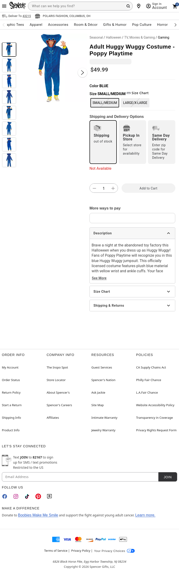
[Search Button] (128, 6)
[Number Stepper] (103, 188)
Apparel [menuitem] (36, 25)
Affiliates (53, 417)
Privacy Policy (80, 550)
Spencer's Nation (103, 380)
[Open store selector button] (63, 16)
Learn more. (145, 515)
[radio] (103, 142)
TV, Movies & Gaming (139, 37)
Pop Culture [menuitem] (141, 25)
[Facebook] (4, 496)
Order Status (11, 380)
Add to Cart (149, 188)
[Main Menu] (4, 6)
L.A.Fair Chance (147, 392)
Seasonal (96, 37)
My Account (10, 367)
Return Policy (11, 392)
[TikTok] (27, 496)
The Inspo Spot (57, 367)
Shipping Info (11, 417)
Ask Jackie (98, 392)
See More (99, 278)
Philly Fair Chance (148, 380)
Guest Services (101, 367)
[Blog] (49, 496)
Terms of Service (56, 550)
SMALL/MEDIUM (105, 103)
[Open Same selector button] (16, 16)
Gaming (163, 37)
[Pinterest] (38, 496)
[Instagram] (16, 496)
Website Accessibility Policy (155, 405)
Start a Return (12, 405)
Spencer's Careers (59, 405)
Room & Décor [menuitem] (85, 25)
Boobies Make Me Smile (38, 515)
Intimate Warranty (104, 417)
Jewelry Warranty (103, 430)
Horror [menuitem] (162, 25)
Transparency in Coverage (154, 417)
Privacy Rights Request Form (156, 430)
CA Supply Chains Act (151, 367)
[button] (53, 68)
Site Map (97, 405)
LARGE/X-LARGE (135, 103)
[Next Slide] (82, 72)
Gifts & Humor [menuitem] (115, 25)
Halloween (113, 37)
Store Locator (56, 380)
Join (168, 477)
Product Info (11, 430)
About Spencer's (58, 392)
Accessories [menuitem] (58, 25)
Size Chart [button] (138, 93)
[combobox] (80, 6)
